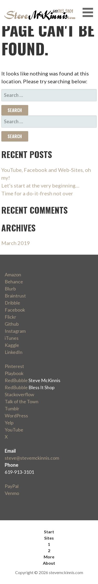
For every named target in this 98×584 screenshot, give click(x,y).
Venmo (12, 493)
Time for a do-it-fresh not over (37, 193)
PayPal (12, 486)
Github (12, 324)
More (49, 556)
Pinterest (14, 366)
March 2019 (15, 243)
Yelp (9, 422)
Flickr (10, 317)
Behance (14, 281)
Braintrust (15, 296)
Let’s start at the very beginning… (40, 185)
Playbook (14, 373)
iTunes (12, 338)
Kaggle (12, 345)
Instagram (15, 331)
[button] (89, 12)
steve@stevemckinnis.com (32, 458)
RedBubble (16, 380)
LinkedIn (13, 352)
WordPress (16, 415)
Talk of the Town (21, 401)
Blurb (10, 288)
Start (49, 531)
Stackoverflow (19, 394)
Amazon (13, 274)
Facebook (15, 310)
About (49, 562)
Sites (49, 537)
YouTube (14, 430)
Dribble (12, 303)
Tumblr (12, 408)
